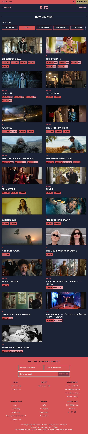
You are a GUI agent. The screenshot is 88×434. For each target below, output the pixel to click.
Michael (7, 128)
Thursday (78, 27)
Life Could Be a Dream (16, 314)
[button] (85, 28)
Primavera (8, 189)
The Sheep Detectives (59, 158)
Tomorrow (44, 27)
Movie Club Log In (72, 386)
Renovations (44, 416)
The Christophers (57, 128)
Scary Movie (10, 281)
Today (27, 27)
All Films (10, 27)
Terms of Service (64, 430)
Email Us (72, 408)
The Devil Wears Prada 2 (61, 251)
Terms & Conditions (72, 393)
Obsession (52, 93)
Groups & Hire (16, 419)
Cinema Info (16, 401)
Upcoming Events (44, 386)
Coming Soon (16, 389)
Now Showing (16, 386)
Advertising (44, 408)
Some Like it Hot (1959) (16, 347)
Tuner (49, 189)
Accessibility (16, 408)
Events (44, 382)
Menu (82, 7)
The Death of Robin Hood (18, 158)
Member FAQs (72, 396)
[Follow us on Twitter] (72, 412)
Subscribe (63, 374)
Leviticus (7, 93)
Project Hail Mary (58, 220)
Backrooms (9, 220)
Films (15, 382)
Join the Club (7, 2)
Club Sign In (82, 2)
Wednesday (61, 27)
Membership (72, 382)
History (15, 405)
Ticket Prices (16, 412)
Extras (44, 401)
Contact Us (72, 401)
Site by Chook (53, 427)
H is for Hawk (11, 251)
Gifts (44, 405)
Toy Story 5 (53, 59)
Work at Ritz (44, 412)
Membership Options (72, 389)
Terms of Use (35, 427)
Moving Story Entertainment (16, 416)
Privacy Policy (44, 427)
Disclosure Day (11, 59)
